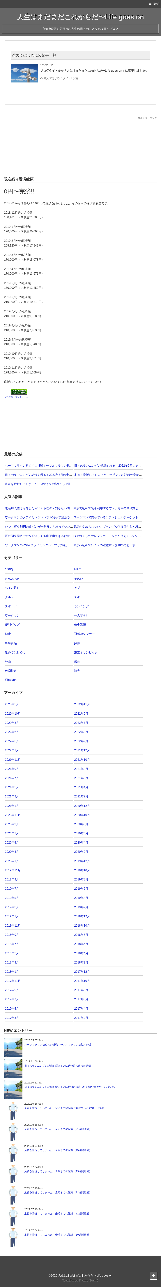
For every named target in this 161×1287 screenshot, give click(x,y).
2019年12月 (82, 861)
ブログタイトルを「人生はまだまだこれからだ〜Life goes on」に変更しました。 (94, 70)
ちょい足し (12, 587)
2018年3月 (12, 962)
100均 (9, 569)
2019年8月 (81, 879)
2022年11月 (82, 704)
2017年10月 (82, 980)
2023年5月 (12, 704)
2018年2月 (81, 962)
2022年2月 (81, 741)
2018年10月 (82, 925)
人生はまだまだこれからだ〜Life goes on (80, 17)
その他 (78, 578)
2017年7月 (12, 999)
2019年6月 (81, 888)
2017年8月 (81, 990)
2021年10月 (82, 759)
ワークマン (12, 615)
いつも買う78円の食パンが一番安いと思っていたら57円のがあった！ (51, 526)
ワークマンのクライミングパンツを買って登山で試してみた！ (46, 517)
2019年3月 (12, 907)
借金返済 (80, 624)
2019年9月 (12, 879)
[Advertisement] (80, 146)
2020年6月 (81, 833)
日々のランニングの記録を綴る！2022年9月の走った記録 (112, 465)
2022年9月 (81, 713)
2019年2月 (81, 907)
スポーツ (11, 606)
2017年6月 (81, 999)
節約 (77, 661)
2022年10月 (13, 713)
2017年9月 (12, 990)
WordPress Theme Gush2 (80, 1280)
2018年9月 (12, 934)
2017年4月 (81, 1008)
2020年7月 (12, 833)
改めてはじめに (53, 78)
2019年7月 (12, 888)
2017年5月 (12, 1008)
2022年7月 (81, 722)
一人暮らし (81, 615)
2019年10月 (82, 870)
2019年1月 (12, 916)
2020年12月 (82, 805)
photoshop (12, 578)
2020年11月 (13, 815)
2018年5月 (12, 953)
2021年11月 (13, 759)
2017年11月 (13, 980)
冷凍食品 (11, 643)
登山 (8, 661)
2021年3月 (12, 796)
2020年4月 (81, 842)
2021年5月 (12, 787)
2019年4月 (81, 897)
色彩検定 (11, 670)
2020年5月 (12, 842)
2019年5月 (12, 897)
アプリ (78, 587)
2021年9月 (12, 768)
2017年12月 (82, 971)
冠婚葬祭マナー (84, 633)
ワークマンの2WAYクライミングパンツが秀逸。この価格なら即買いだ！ (53, 545)
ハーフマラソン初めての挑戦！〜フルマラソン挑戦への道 (43, 465)
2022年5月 (81, 732)
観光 (77, 670)
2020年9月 (12, 824)
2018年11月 (13, 925)
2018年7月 (12, 944)
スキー (78, 597)
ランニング (81, 606)
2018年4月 (81, 953)
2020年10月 (82, 815)
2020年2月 (81, 851)
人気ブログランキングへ (16, 397)
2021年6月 (81, 778)
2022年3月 (12, 741)
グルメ (9, 597)
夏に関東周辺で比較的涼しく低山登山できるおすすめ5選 (42, 536)
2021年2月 (81, 796)
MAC (77, 569)
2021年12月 (82, 750)
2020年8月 (81, 824)
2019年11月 (13, 870)
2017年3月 (12, 1017)
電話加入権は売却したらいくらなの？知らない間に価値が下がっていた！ (53, 508)
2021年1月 (12, 805)
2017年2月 (81, 1017)
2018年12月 (82, 916)
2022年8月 (12, 722)
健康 (8, 633)
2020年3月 (12, 851)
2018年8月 (81, 934)
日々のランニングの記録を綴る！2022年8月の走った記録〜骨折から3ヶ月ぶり (57, 474)
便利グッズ (12, 624)
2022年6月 (12, 732)
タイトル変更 (70, 78)
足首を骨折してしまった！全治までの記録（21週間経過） (43, 484)
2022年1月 (12, 750)
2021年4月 (81, 787)
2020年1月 (12, 861)
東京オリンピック (86, 652)
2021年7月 (12, 778)
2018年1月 (12, 971)
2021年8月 (81, 768)
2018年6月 (81, 944)
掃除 (77, 643)
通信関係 (11, 680)
